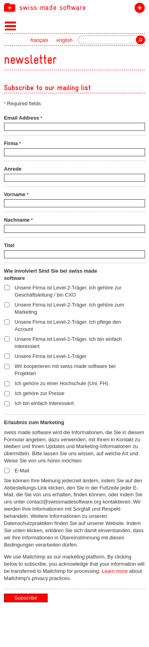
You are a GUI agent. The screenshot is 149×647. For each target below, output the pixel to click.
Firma (12, 143)
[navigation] (74, 7)
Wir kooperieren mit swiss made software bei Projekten (65, 369)
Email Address (23, 118)
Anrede (12, 169)
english (64, 40)
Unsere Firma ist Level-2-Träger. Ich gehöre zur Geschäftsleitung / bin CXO (68, 291)
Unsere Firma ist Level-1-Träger (51, 356)
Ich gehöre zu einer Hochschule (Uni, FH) (61, 383)
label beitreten (138, 9)
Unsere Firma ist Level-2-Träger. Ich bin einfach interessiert (68, 342)
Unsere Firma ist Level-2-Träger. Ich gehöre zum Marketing (69, 308)
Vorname (16, 194)
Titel (9, 245)
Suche (140, 39)
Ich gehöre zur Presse (39, 393)
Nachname (18, 220)
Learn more (115, 571)
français (39, 40)
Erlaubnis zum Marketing (34, 422)
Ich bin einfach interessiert (44, 403)
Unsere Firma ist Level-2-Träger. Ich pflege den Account (68, 325)
